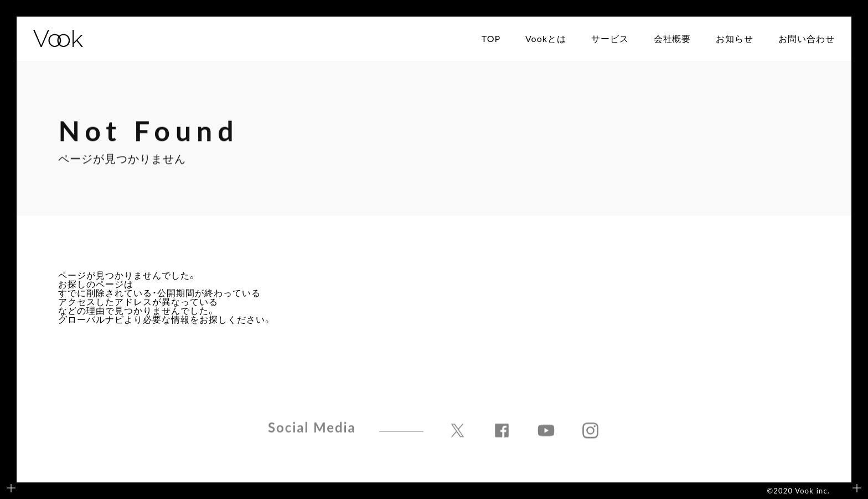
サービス (610, 38)
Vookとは (545, 38)
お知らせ (734, 38)
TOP (491, 38)
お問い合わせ (806, 38)
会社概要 (672, 38)
